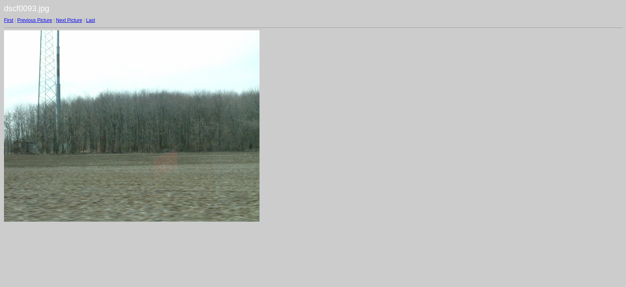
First (8, 20)
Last (90, 20)
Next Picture (69, 20)
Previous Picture (34, 20)
